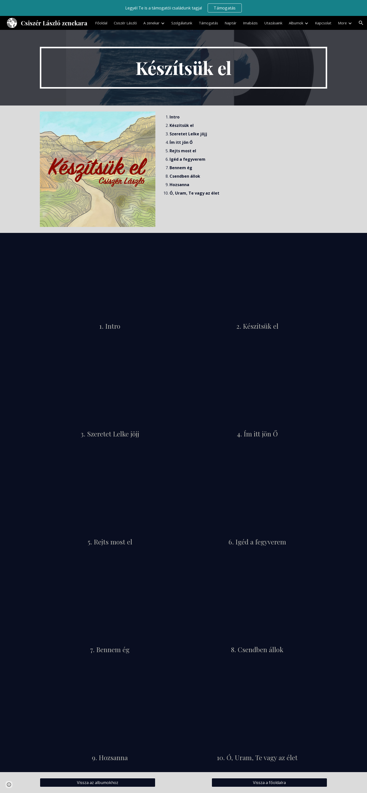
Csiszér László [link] (125, 22)
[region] (183, 8)
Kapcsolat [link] (323, 22)
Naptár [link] (231, 22)
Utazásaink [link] (273, 22)
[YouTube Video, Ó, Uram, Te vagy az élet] (257, 709)
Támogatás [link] (208, 22)
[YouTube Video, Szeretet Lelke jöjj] (110, 386)
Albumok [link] (296, 22)
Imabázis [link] (250, 22)
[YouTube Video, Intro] (110, 278)
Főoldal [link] (101, 22)
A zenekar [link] (151, 22)
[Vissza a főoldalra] (269, 782)
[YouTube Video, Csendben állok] (257, 601)
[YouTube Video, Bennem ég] (110, 601)
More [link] (342, 22)
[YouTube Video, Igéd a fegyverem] (257, 494)
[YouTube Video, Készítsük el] (257, 278)
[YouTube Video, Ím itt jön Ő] (257, 386)
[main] (183, 68)
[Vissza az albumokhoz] (97, 782)
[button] (361, 23)
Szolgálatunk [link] (181, 22)
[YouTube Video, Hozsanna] (110, 709)
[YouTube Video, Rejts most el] (110, 494)
